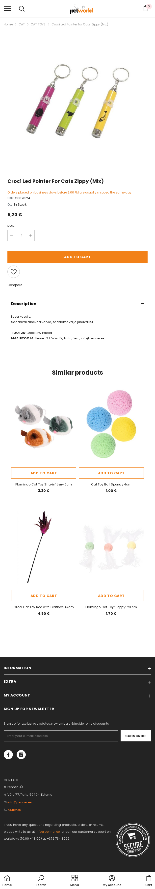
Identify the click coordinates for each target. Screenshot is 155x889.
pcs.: (11, 225)
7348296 (14, 810)
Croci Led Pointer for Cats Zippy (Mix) (80, 24)
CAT (22, 24)
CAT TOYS (38, 24)
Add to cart (77, 256)
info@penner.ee (19, 802)
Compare (14, 285)
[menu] (7, 8)
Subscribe (136, 736)
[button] (41, 881)
